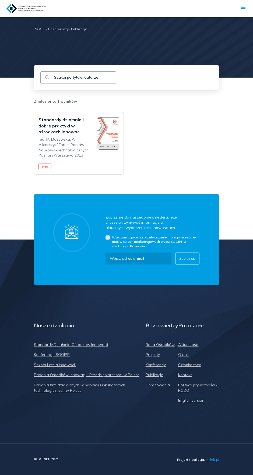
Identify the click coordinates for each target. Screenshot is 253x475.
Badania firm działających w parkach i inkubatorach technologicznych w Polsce (79, 388)
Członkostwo (189, 364)
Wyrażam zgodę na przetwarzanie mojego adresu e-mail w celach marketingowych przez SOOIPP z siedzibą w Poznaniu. (154, 241)
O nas (183, 354)
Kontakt (185, 374)
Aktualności (188, 344)
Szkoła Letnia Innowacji (55, 364)
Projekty (153, 354)
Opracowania (158, 385)
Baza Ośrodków (160, 344)
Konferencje (156, 364)
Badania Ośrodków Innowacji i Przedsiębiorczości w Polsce (86, 374)
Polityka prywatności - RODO (197, 388)
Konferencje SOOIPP (52, 354)
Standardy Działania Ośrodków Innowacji (71, 344)
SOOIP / (41, 29)
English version (191, 400)
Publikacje (79, 29)
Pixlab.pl (212, 459)
